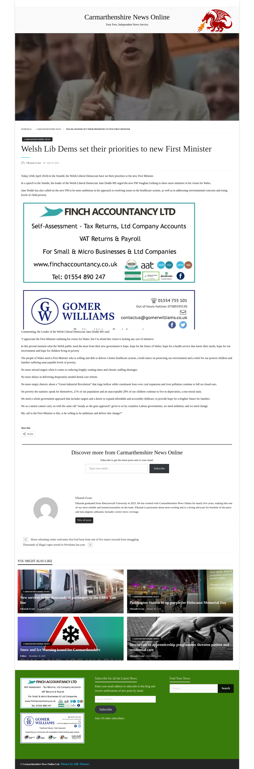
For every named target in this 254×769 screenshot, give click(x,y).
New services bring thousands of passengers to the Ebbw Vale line (68, 600)
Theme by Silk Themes (74, 764)
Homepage (26, 129)
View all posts (84, 520)
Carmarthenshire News (48, 129)
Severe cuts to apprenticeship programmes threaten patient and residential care (179, 647)
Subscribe (159, 468)
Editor (23, 656)
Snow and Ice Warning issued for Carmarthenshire (60, 650)
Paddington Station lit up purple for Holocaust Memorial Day (178, 602)
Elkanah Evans (34, 163)
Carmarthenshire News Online (127, 17)
